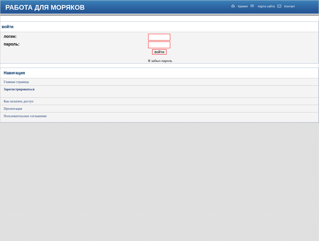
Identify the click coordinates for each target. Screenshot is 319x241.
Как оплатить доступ (18, 101)
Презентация (13, 108)
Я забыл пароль (160, 61)
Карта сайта (266, 6)
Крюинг (243, 6)
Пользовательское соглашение (25, 116)
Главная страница (16, 82)
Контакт (289, 6)
